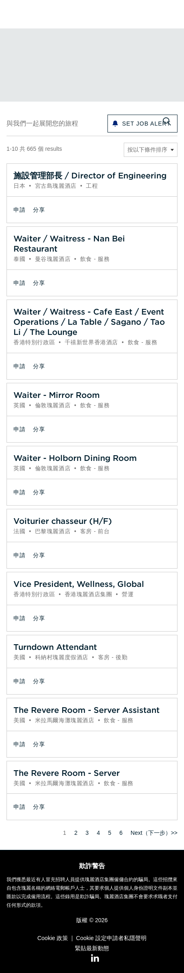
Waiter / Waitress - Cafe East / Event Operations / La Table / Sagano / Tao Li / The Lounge (89, 321)
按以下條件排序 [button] (147, 149)
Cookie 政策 (52, 938)
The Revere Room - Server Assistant (86, 710)
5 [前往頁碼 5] (109, 833)
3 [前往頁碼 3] (87, 833)
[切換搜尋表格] (166, 121)
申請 (19, 209)
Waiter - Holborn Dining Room (75, 458)
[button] (172, 14)
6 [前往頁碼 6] (121, 833)
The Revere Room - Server (66, 773)
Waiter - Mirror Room (56, 395)
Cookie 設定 (91, 938)
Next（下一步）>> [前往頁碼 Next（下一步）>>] (154, 833)
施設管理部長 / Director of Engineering (89, 175)
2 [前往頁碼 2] (75, 833)
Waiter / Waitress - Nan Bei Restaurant (69, 243)
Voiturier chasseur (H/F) (62, 521)
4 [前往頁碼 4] (98, 833)
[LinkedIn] (92, 958)
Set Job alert (146, 123)
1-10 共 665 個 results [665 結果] (34, 149)
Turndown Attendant (55, 647)
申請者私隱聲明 (127, 938)
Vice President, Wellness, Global (78, 584)
